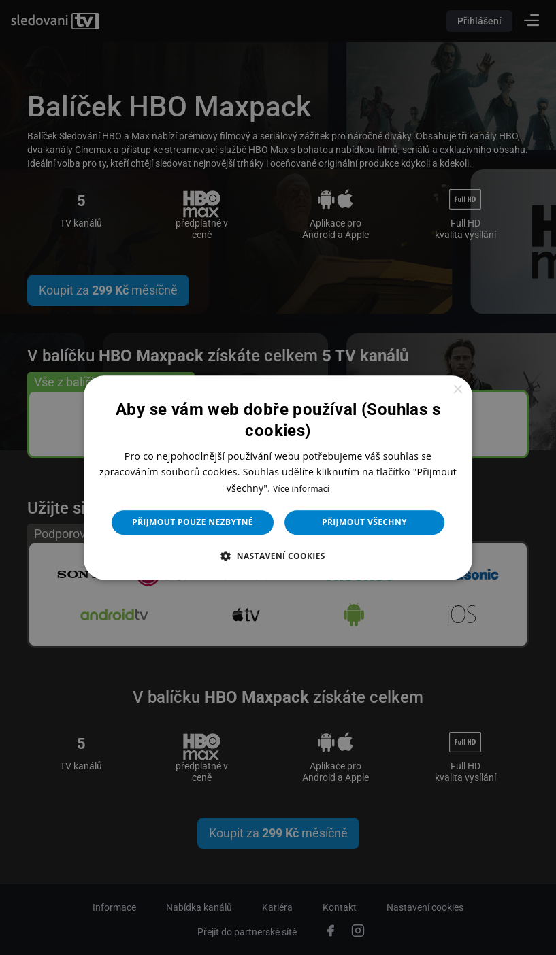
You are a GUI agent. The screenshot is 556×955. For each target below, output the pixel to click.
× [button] (457, 390)
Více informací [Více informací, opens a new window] (301, 489)
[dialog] (278, 477)
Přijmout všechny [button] (364, 522)
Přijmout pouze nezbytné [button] (192, 522)
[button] (278, 556)
